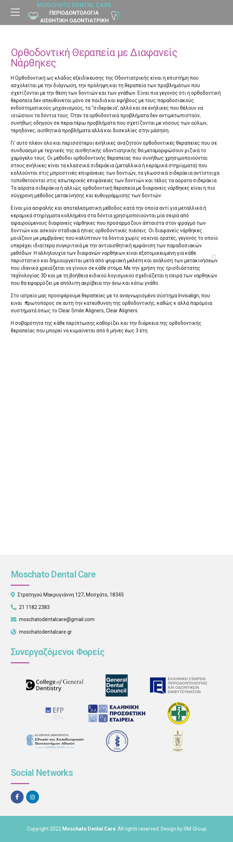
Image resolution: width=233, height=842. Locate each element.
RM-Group (195, 829)
